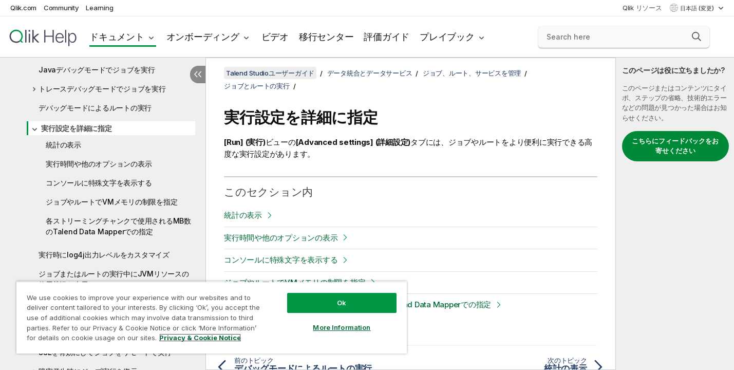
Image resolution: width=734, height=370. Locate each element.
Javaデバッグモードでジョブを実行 (97, 69)
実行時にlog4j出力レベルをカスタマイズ (104, 254)
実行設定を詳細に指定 (76, 128)
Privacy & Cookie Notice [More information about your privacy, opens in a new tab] (200, 338)
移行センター (326, 36)
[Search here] (623, 37)
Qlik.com (23, 8)
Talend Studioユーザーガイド (270, 73)
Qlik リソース (642, 8)
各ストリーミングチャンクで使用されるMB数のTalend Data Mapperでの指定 (118, 226)
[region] (211, 317)
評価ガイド (386, 36)
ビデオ (275, 36)
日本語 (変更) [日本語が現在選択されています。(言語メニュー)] (698, 8)
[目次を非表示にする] (197, 74)
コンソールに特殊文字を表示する (99, 182)
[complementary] (675, 214)
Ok (341, 303)
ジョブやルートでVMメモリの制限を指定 (111, 201)
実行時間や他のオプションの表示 (99, 163)
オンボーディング (202, 36)
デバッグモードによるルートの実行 (95, 107)
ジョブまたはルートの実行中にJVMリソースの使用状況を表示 (114, 279)
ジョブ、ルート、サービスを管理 (472, 73)
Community (61, 8)
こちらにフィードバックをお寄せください (675, 146)
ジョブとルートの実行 (257, 86)
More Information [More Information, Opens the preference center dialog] (341, 327)
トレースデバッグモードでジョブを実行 (102, 88)
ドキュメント (116, 36)
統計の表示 (63, 144)
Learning (99, 8)
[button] (696, 36)
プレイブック (447, 36)
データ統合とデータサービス (369, 73)
